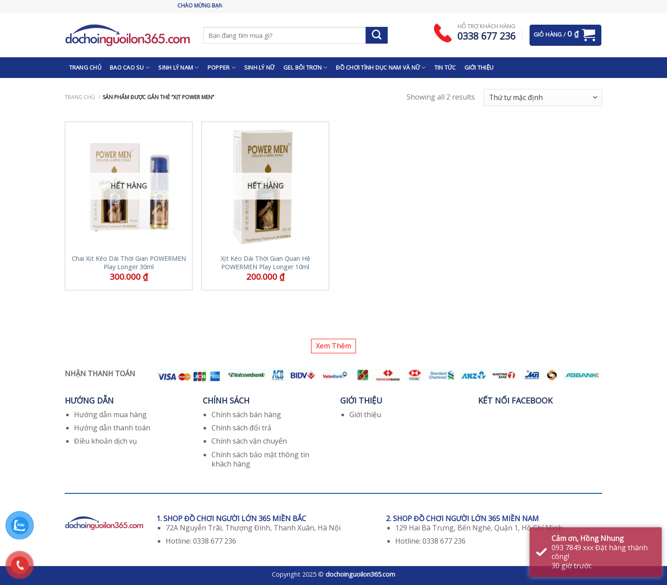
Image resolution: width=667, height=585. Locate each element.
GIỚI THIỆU (479, 67)
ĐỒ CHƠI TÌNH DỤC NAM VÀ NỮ (381, 67)
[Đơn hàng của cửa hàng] (543, 97)
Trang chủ (80, 97)
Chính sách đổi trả (241, 428)
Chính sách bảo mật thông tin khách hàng (260, 459)
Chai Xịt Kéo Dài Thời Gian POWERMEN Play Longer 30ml (129, 263)
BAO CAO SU (130, 67)
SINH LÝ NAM (178, 67)
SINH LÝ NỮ (259, 67)
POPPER (222, 67)
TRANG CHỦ (85, 67)
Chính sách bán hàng (246, 414)
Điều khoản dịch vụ (105, 441)
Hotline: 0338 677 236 (201, 541)
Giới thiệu (365, 414)
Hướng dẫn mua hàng (110, 414)
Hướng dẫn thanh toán (112, 428)
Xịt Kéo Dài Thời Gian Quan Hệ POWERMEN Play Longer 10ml (265, 263)
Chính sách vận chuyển (249, 441)
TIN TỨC (445, 67)
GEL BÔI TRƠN (305, 67)
